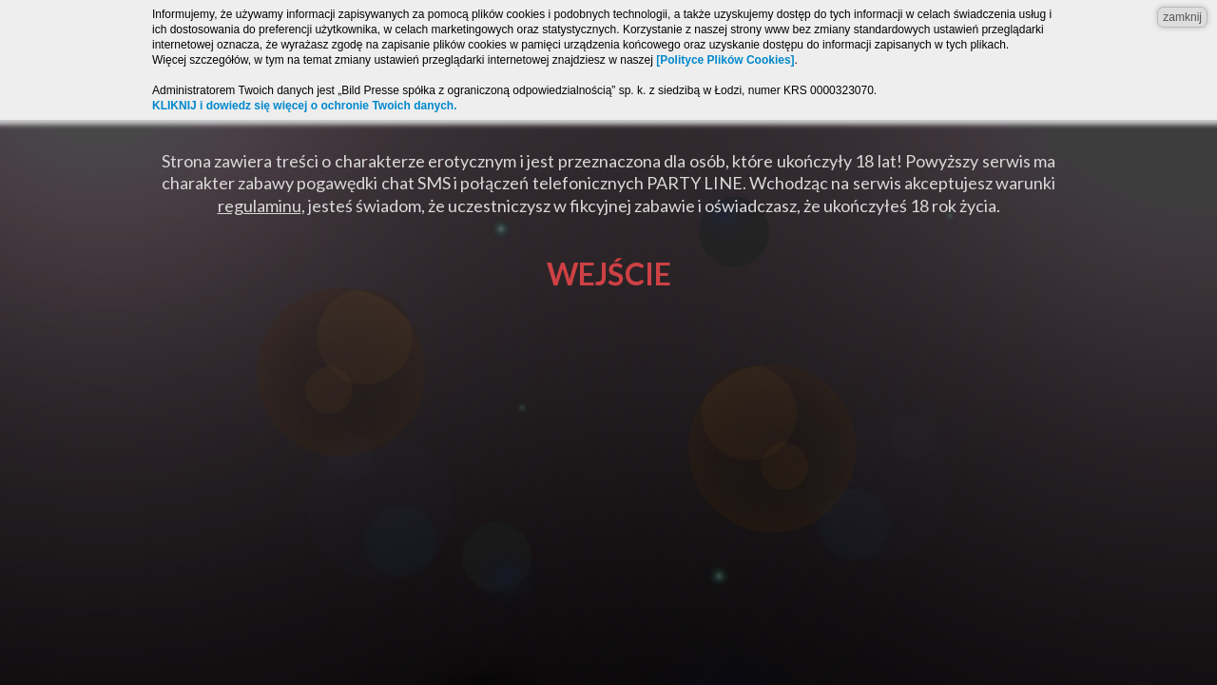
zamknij (1182, 17)
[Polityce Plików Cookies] (725, 60)
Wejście (609, 273)
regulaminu (259, 205)
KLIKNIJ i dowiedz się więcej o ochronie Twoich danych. (304, 105)
